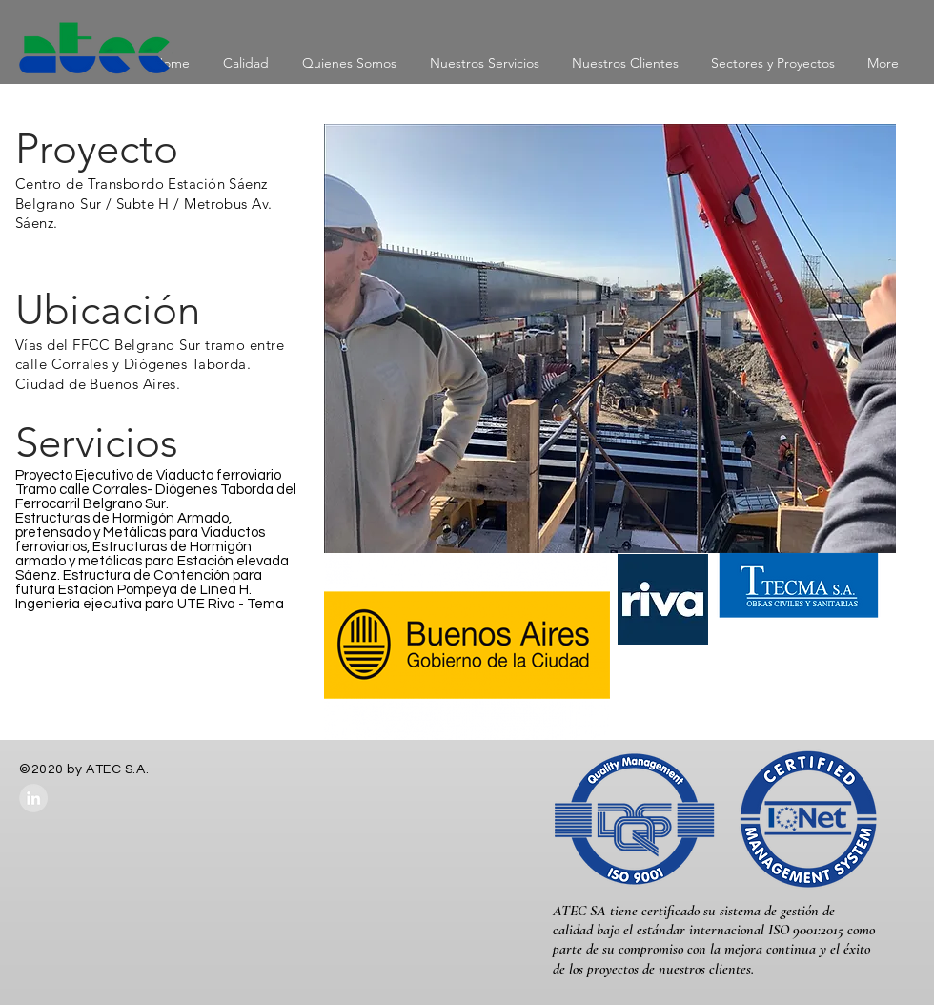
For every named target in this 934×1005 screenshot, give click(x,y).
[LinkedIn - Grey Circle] (33, 798)
